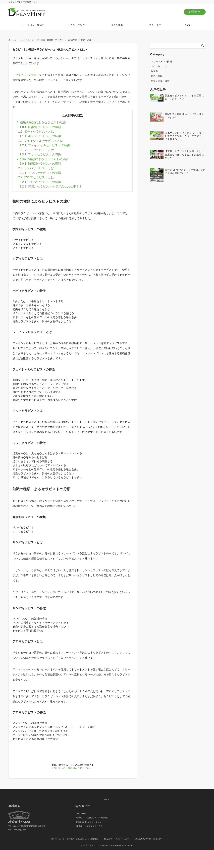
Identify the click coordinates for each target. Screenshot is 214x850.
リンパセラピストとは (36, 168)
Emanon (129, 845)
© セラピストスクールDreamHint (97, 845)
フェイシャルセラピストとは (40, 140)
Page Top (107, 797)
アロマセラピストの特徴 (40, 182)
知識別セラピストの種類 (40, 163)
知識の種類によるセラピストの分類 (42, 159)
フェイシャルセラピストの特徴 (45, 145)
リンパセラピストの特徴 (40, 172)
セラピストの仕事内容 (63, 768)
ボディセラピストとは (36, 131)
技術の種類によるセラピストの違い (42, 122)
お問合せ (194, 11)
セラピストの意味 (26, 74)
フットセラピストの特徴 (40, 154)
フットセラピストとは (36, 150)
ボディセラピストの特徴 (40, 136)
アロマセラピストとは (36, 177)
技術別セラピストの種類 (40, 127)
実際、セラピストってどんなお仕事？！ (51, 186)
